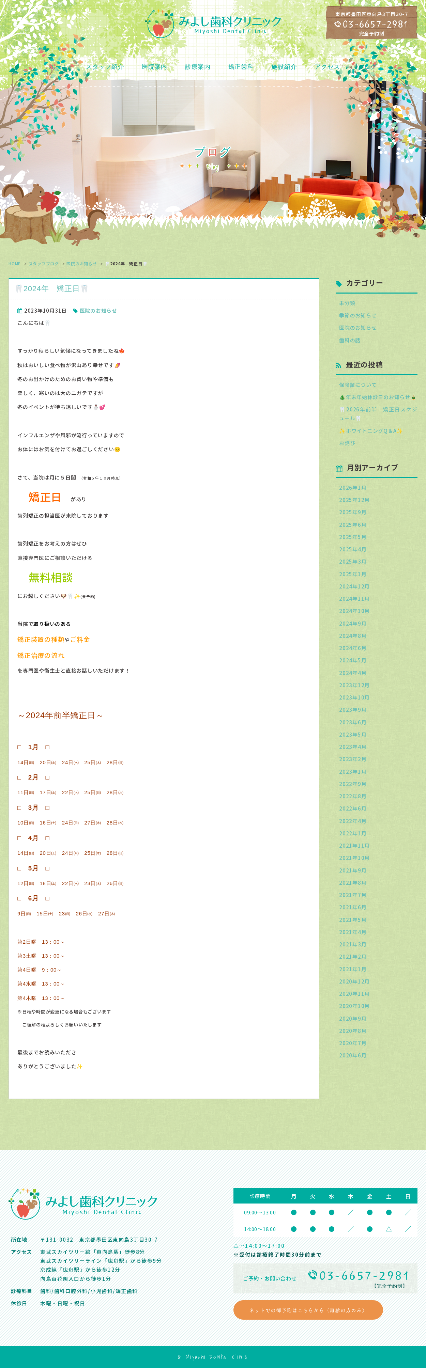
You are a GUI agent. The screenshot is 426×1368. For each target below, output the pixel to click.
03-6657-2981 (376, 24)
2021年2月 (352, 956)
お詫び (347, 442)
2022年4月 (352, 820)
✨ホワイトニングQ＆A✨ (371, 430)
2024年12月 (354, 586)
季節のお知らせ (358, 315)
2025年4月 (352, 549)
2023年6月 (352, 722)
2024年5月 (352, 660)
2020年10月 (354, 1005)
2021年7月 (352, 894)
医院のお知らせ (81, 263)
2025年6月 (352, 524)
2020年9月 (352, 1018)
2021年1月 (352, 969)
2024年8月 (352, 635)
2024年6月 (352, 647)
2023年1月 (352, 771)
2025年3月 (352, 561)
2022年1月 (352, 833)
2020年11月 (354, 993)
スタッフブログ (44, 263)
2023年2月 (352, 758)
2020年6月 (352, 1055)
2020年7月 (352, 1043)
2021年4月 (352, 931)
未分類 (347, 302)
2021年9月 (352, 870)
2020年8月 (352, 1030)
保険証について (358, 384)
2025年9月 (352, 512)
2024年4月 (352, 672)
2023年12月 (354, 685)
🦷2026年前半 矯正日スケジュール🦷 (378, 414)
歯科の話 (350, 340)
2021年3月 (352, 944)
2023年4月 (352, 746)
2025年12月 (354, 499)
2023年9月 (352, 709)
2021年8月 (352, 882)
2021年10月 (354, 857)
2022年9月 (352, 783)
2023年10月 (354, 697)
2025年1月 (352, 574)
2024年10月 (354, 610)
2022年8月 (352, 796)
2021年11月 (354, 845)
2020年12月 (354, 981)
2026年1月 (352, 487)
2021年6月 (352, 907)
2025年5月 (352, 536)
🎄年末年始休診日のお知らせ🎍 (378, 396)
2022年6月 (352, 808)
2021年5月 (352, 919)
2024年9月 (352, 623)
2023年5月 (352, 734)
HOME (15, 263)
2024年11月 (354, 598)
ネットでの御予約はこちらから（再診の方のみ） (308, 1310)
